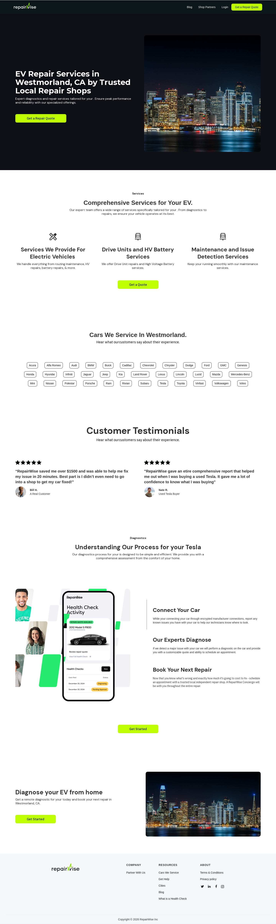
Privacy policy (208, 879)
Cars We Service (169, 872)
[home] (25, 7)
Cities (162, 885)
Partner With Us (135, 872)
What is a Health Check (173, 898)
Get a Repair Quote (246, 7)
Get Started (138, 729)
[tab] (209, 614)
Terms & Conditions (211, 872)
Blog (161, 892)
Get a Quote (138, 285)
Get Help (164, 879)
